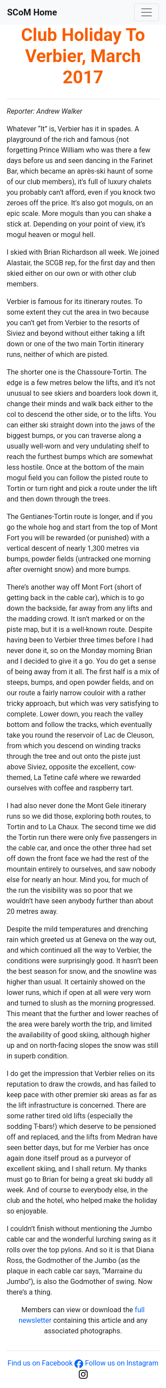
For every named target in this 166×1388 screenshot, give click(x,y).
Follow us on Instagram (121, 1363)
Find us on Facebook (40, 1363)
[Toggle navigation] (146, 12)
